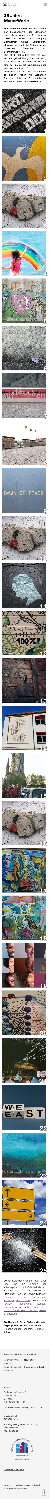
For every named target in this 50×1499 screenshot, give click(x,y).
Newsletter (29, 1359)
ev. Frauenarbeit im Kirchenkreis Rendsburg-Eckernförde (25, 1297)
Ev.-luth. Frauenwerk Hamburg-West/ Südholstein (25, 1310)
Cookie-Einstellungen (14, 1469)
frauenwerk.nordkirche (35, 1366)
